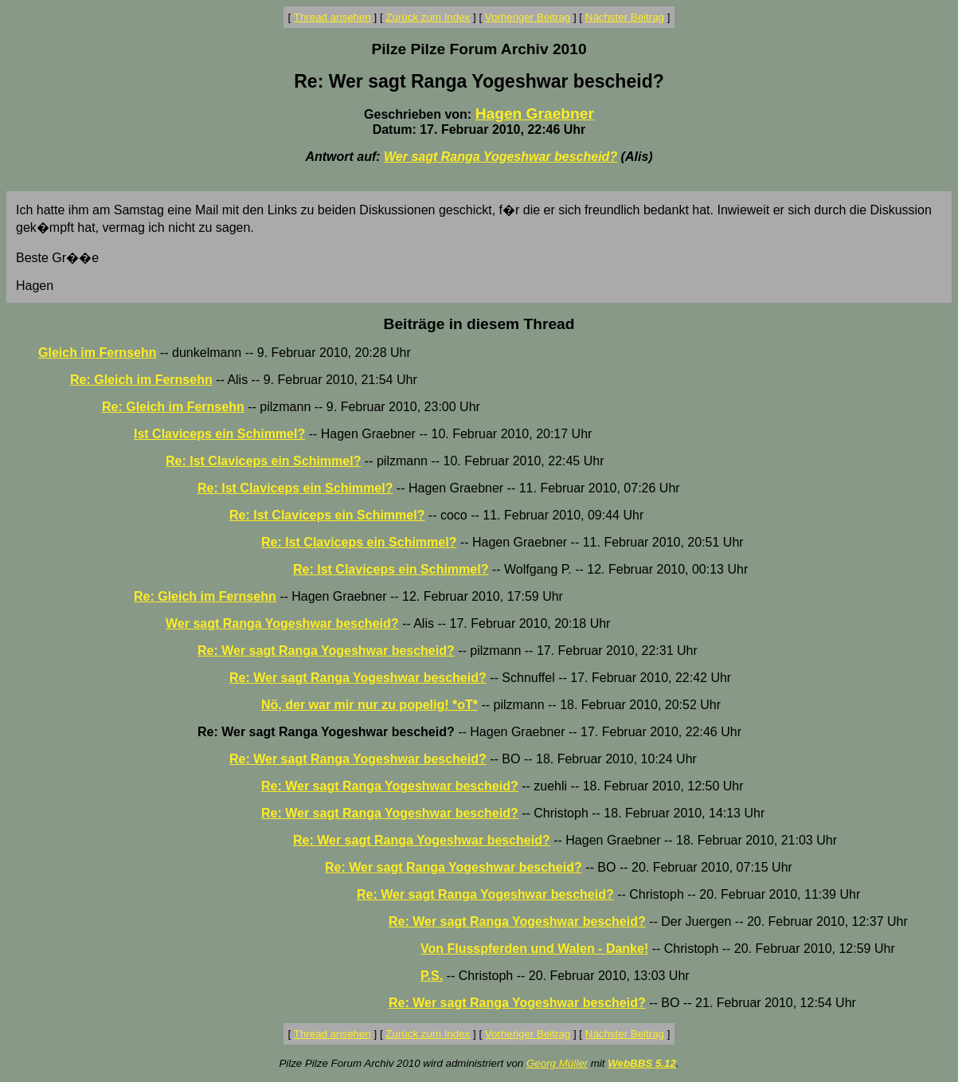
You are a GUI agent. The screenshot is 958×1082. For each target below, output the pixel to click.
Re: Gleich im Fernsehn (141, 379)
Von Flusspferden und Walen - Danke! (534, 948)
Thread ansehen (332, 17)
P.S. (431, 975)
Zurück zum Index (427, 17)
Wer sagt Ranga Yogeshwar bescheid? (500, 156)
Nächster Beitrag (624, 17)
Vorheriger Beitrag (527, 17)
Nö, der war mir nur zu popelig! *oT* (369, 705)
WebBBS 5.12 (642, 1063)
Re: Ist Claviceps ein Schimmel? (263, 461)
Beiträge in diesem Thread (479, 324)
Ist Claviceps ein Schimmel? (219, 434)
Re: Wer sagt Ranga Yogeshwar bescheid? (326, 650)
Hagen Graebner (534, 113)
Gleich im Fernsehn (97, 352)
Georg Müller (557, 1063)
